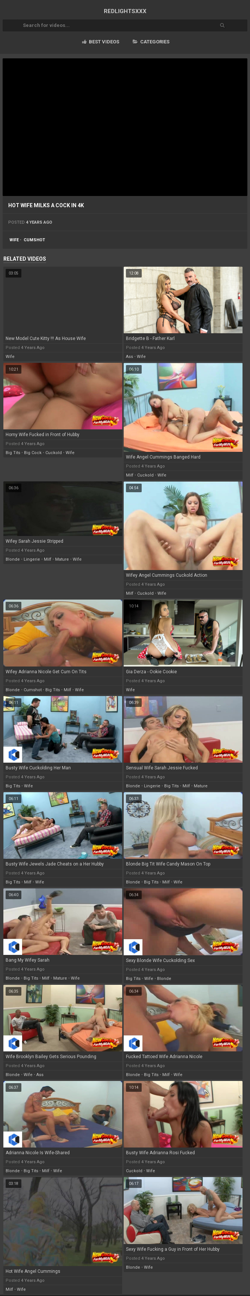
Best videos (100, 42)
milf (129, 475)
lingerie (32, 559)
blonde (13, 559)
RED (125, 11)
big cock (33, 452)
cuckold (53, 452)
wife (14, 240)
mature (62, 559)
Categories (151, 42)
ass (129, 356)
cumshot (34, 240)
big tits (13, 452)
